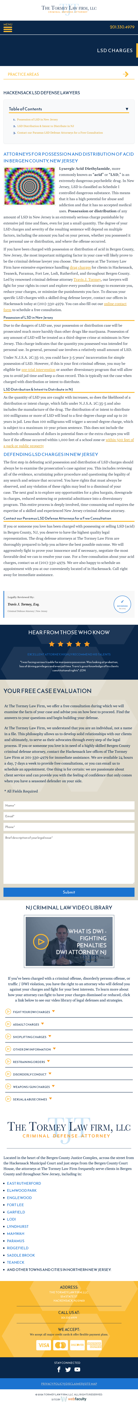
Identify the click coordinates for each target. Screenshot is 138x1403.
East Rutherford (24, 1183)
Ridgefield (17, 1248)
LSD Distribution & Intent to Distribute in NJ (45, 126)
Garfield (16, 1212)
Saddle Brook (21, 1255)
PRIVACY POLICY (52, 1384)
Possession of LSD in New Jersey (37, 119)
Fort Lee (15, 1205)
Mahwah (15, 1233)
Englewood (19, 1197)
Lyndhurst (18, 1226)
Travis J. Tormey (87, 279)
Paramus (15, 1241)
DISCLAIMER (74, 1384)
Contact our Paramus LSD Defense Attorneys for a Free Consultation (60, 132)
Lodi (11, 1219)
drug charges (80, 267)
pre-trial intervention (38, 370)
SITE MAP (90, 1384)
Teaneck (15, 1262)
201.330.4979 (122, 26)
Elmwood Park (22, 1190)
